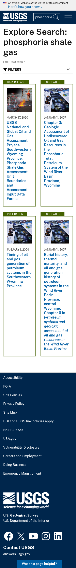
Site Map (10, 412)
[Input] (46, 17)
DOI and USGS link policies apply (28, 421)
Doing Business (14, 465)
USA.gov (9, 439)
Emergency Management (22, 473)
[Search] (56, 17)
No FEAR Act (13, 430)
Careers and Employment (22, 456)
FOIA (7, 386)
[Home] (15, 21)
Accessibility (13, 378)
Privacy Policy (14, 404)
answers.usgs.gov (16, 554)
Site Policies (12, 395)
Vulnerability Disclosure (21, 447)
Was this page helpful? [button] (39, 564)
